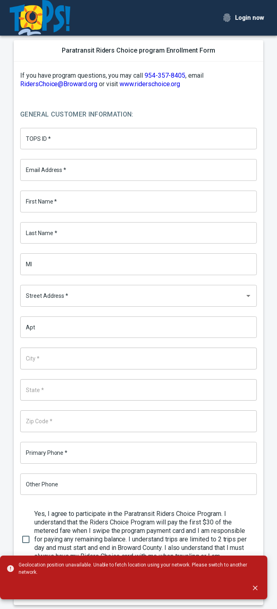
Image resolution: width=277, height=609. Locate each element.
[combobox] (138, 296)
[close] (255, 588)
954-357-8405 (165, 75)
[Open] (248, 295)
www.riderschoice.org (150, 84)
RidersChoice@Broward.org (58, 84)
